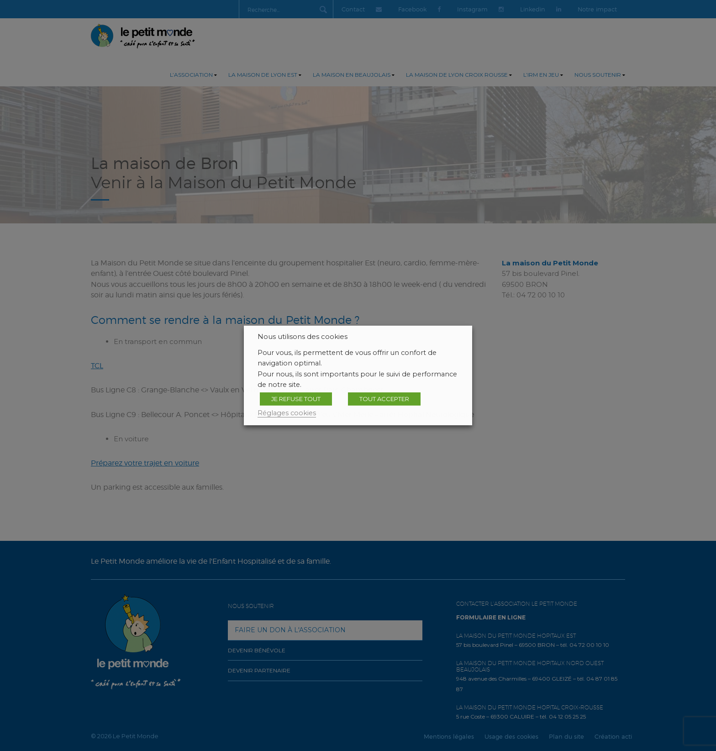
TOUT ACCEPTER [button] (384, 398)
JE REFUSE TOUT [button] (296, 398)
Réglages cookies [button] (287, 413)
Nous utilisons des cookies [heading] (302, 337)
